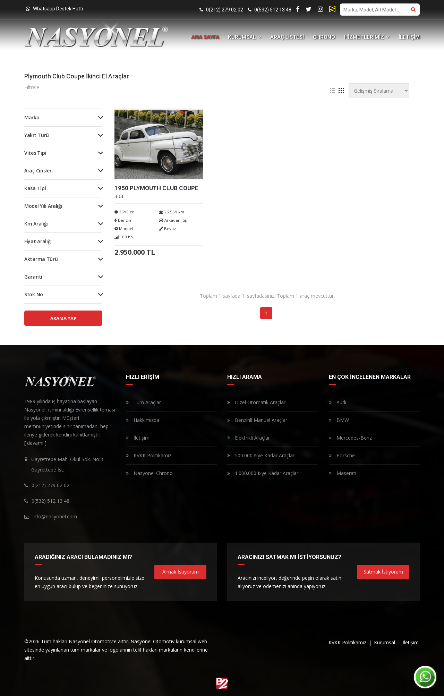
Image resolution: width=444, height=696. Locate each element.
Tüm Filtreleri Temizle (256, 87)
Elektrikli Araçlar (248, 437)
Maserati (342, 473)
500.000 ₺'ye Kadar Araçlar (260, 455)
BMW (339, 420)
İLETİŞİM (409, 37)
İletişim (138, 437)
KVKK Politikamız (148, 455)
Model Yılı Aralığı (43, 206)
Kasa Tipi (35, 188)
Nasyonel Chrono (149, 473)
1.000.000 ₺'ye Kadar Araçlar (262, 473)
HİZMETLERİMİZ (367, 37)
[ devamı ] (35, 443)
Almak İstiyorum (180, 571)
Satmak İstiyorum (383, 571)
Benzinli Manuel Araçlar (257, 420)
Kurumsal (385, 642)
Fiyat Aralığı (38, 241)
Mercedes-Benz (350, 437)
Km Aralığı (36, 223)
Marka (32, 117)
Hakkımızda (142, 420)
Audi (337, 402)
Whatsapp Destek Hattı (54, 8)
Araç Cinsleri (38, 170)
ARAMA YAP (63, 318)
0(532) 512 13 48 (269, 9)
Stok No (33, 294)
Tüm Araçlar (143, 402)
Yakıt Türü (36, 135)
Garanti (33, 276)
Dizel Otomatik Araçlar (256, 402)
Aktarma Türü (41, 259)
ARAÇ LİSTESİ (287, 37)
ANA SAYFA (205, 37)
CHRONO (324, 37)
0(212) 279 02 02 (221, 9)
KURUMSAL (244, 37)
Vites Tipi (35, 153)
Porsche (342, 455)
